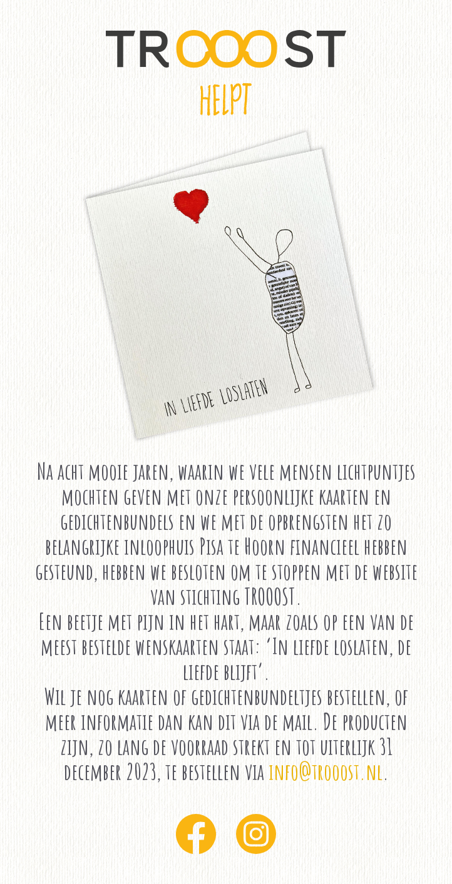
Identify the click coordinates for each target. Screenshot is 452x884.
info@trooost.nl (326, 771)
